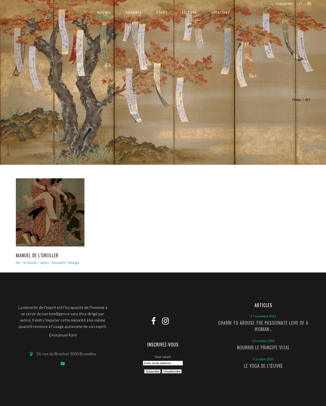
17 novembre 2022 (263, 316)
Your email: (163, 357)
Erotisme (30, 262)
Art (18, 262)
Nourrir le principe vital (263, 347)
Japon (44, 262)
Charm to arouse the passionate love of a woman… (263, 325)
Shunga (73, 262)
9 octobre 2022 (263, 359)
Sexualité (58, 262)
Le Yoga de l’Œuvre (263, 365)
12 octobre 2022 (263, 341)
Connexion (284, 3)
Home (296, 100)
